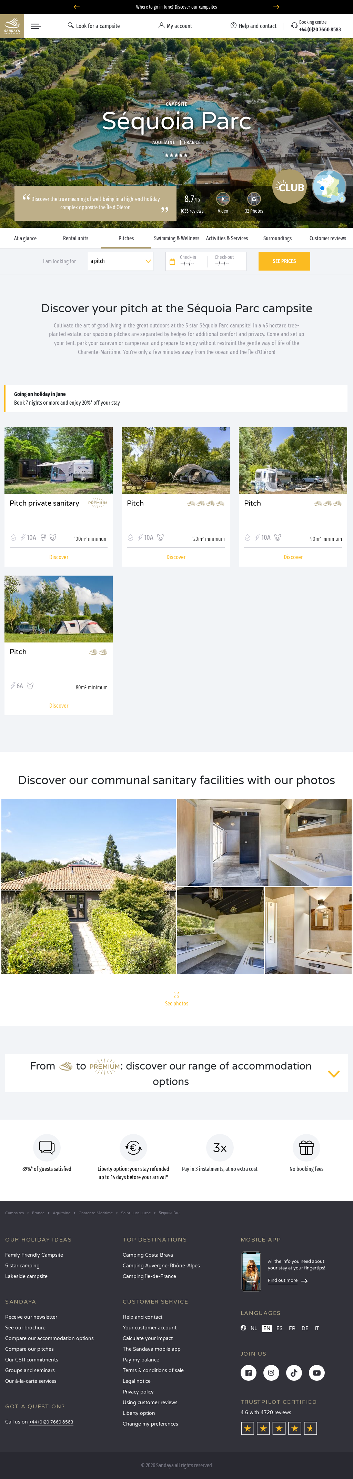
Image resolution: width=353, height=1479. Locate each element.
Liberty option (139, 1413)
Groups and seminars (30, 1371)
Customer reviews (328, 238)
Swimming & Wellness (176, 238)
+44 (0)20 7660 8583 (51, 1422)
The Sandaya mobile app (152, 1349)
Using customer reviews (150, 1403)
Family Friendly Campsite (34, 1255)
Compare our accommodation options (49, 1338)
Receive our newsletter (31, 1317)
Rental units (75, 238)
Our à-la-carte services (31, 1381)
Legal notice (137, 1381)
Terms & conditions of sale (153, 1371)
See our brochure (25, 1328)
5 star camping (22, 1266)
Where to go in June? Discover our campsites (176, 7)
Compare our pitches (29, 1349)
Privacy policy (138, 1392)
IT (317, 1328)
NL (254, 1328)
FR (292, 1328)
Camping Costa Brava (148, 1255)
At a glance (25, 238)
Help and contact (142, 1317)
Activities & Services (227, 238)
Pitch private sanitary (44, 503)
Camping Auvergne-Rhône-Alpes (161, 1266)
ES (279, 1328)
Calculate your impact (148, 1338)
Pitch (135, 503)
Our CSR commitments (31, 1360)
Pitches (126, 238)
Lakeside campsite (26, 1276)
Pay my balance (141, 1360)
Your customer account (149, 1328)
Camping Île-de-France (149, 1276)
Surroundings (277, 238)
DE (305, 1328)
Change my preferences (150, 1424)
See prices (284, 261)
